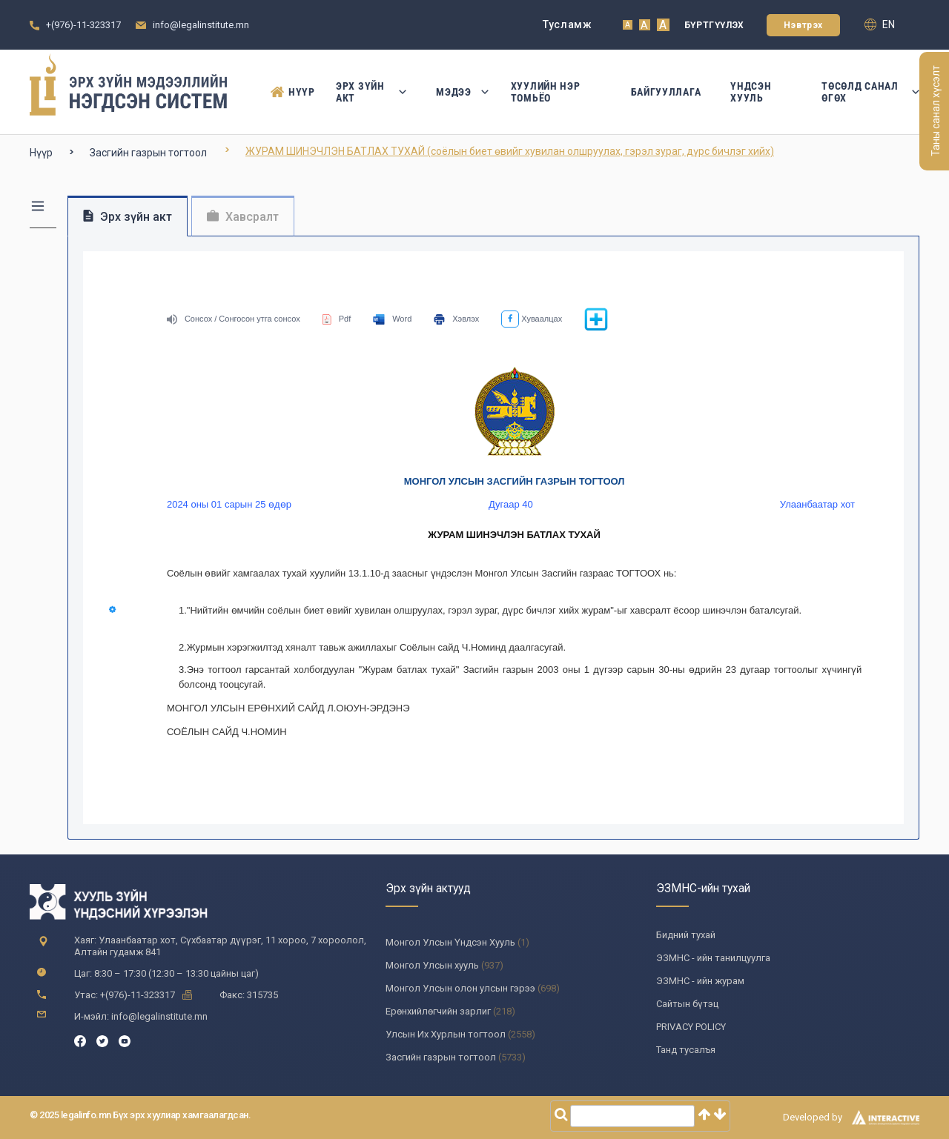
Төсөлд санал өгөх (870, 92)
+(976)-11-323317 (83, 24)
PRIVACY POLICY (691, 1026)
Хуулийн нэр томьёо (546, 92)
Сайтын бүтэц (687, 1003)
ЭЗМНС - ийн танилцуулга (713, 957)
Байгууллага (666, 92)
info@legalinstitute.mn (201, 24)
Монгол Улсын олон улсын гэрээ (460, 988)
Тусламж (567, 24)
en (879, 24)
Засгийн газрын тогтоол (148, 153)
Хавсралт (243, 217)
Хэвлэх (456, 318)
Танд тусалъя (685, 1049)
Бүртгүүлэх (714, 25)
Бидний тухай (685, 934)
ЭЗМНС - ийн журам (700, 980)
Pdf (337, 318)
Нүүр (288, 92)
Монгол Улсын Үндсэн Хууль (450, 942)
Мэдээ (458, 92)
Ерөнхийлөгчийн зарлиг (438, 1011)
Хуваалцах (531, 318)
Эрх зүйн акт (371, 92)
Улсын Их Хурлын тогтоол (446, 1034)
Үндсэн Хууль (750, 92)
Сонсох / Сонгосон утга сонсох (233, 318)
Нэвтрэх (803, 25)
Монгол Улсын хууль (432, 965)
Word (392, 318)
